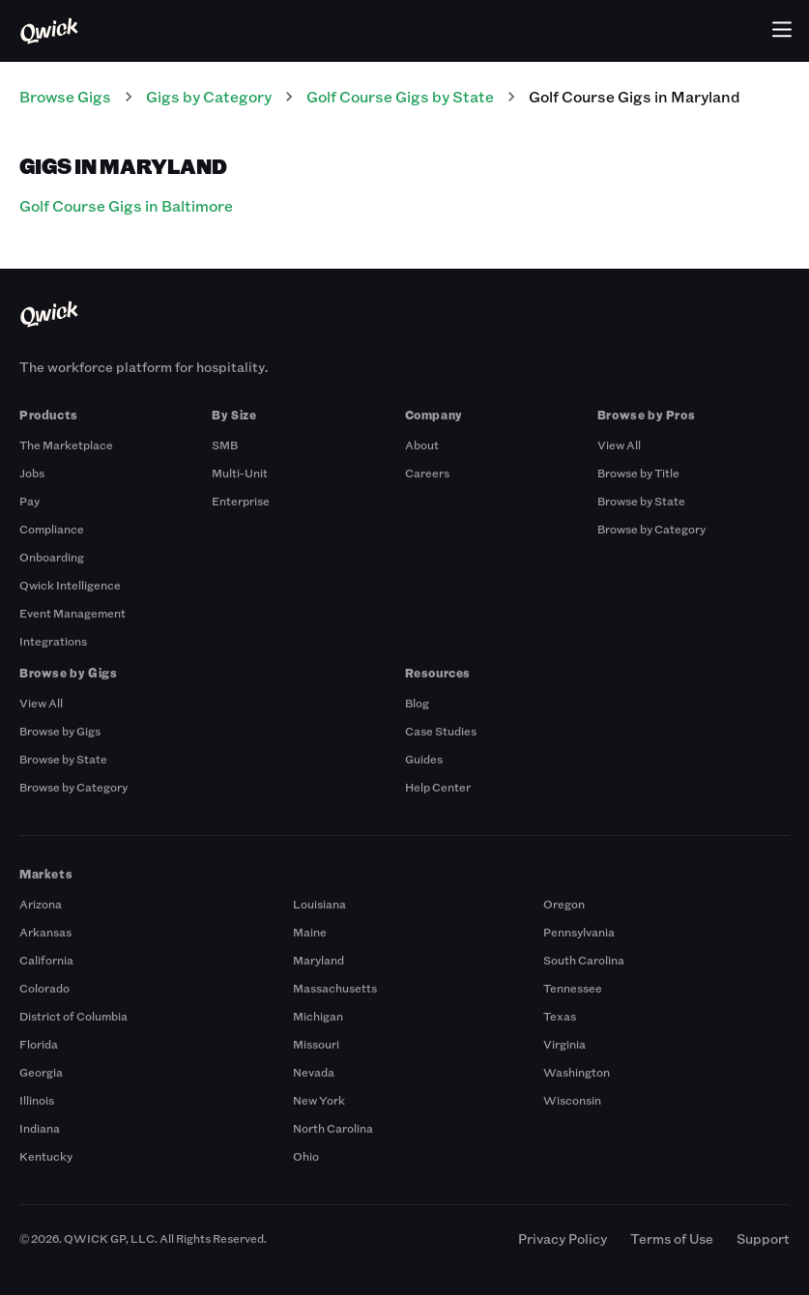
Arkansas (45, 931)
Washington (576, 1071)
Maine (310, 931)
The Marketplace (66, 444)
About (422, 444)
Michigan (318, 1015)
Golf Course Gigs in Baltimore (126, 205)
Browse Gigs (65, 96)
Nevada (313, 1071)
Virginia (564, 1043)
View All (619, 444)
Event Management (72, 612)
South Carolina (583, 959)
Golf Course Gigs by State (400, 96)
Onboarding (51, 556)
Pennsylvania (579, 931)
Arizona (40, 903)
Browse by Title (638, 472)
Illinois (36, 1100)
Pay (29, 500)
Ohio (306, 1156)
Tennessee (572, 987)
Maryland (318, 959)
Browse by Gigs (60, 730)
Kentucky (45, 1156)
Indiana (39, 1128)
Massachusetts (335, 987)
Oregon (564, 903)
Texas (559, 1015)
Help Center (438, 786)
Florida (38, 1043)
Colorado (44, 987)
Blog (417, 702)
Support (763, 1238)
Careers (427, 472)
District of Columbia (73, 1015)
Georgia (41, 1071)
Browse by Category (651, 528)
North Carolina (333, 1128)
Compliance (51, 528)
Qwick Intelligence (70, 584)
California (46, 959)
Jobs (31, 472)
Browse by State (641, 500)
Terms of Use (671, 1238)
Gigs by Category (209, 96)
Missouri (316, 1043)
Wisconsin (572, 1100)
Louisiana (319, 903)
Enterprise (241, 500)
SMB (225, 444)
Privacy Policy (562, 1238)
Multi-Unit (240, 472)
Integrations (53, 640)
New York (319, 1100)
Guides (424, 758)
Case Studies (441, 730)
